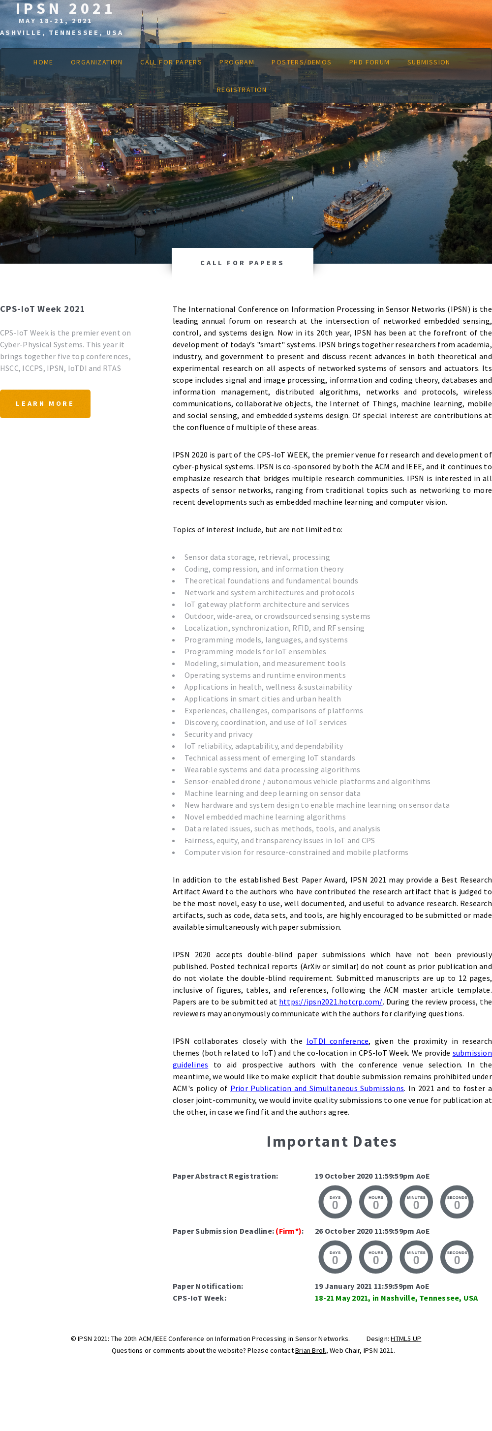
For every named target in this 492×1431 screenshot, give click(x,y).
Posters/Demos (302, 62)
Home (43, 62)
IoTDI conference (338, 1041)
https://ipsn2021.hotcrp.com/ (331, 1001)
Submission (429, 62)
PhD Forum (369, 62)
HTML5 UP (406, 1338)
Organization (97, 62)
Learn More (45, 403)
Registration (242, 89)
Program (236, 62)
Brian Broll (310, 1350)
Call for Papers (171, 62)
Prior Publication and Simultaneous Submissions (317, 1088)
